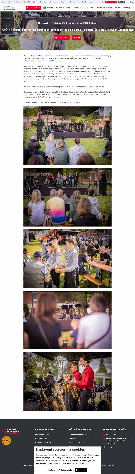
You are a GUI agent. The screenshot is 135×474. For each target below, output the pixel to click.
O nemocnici (6, 2)
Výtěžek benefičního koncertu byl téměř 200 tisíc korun (74, 23)
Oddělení (89, 8)
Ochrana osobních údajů (79, 435)
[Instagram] (130, 2)
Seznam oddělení (42, 435)
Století (121, 2)
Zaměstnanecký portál (104, 465)
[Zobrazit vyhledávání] (103, 2)
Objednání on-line (72, 2)
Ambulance (78, 8)
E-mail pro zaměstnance (31, 465)
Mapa (91, 2)
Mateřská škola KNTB (30, 2)
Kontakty (126, 8)
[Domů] (39, 23)
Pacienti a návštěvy (64, 8)
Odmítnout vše (65, 470)
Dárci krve (44, 2)
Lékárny (48, 7)
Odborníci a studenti (104, 8)
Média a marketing (57, 2)
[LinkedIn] (133, 2)
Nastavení (52, 470)
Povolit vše (81, 470)
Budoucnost (111, 2)
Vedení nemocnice (76, 442)
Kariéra (118, 7)
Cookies (72, 439)
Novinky (16, 2)
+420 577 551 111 (112, 435)
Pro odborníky (41, 439)
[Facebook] (127, 2)
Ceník (84, 2)
